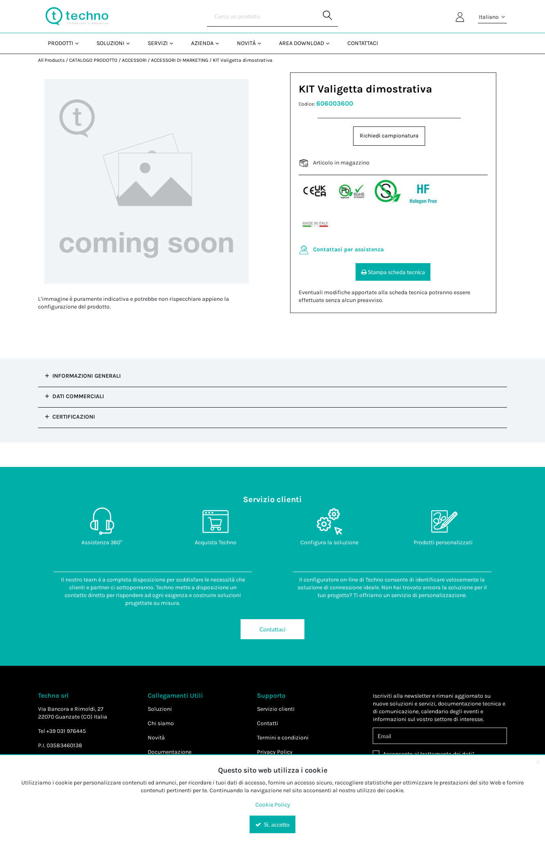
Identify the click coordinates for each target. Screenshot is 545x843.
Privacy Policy (275, 751)
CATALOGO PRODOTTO (93, 60)
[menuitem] (62, 43)
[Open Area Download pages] (331, 43)
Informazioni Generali (86, 375)
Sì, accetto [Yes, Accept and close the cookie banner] (272, 824)
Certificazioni (73, 416)
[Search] (272, 16)
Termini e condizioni (283, 737)
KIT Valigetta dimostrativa (242, 60)
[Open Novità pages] (262, 43)
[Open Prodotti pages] (80, 43)
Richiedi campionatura (389, 135)
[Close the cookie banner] (538, 761)
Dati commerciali (78, 396)
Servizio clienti (276, 709)
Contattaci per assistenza (348, 249)
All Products (51, 60)
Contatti (267, 723)
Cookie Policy (272, 804)
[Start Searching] (328, 16)
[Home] (77, 16)
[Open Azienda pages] (220, 43)
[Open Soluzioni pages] (131, 43)
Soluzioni (160, 709)
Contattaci (272, 629)
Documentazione (169, 751)
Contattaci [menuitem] (362, 43)
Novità (156, 737)
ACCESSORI (134, 60)
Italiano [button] (492, 17)
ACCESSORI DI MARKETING (179, 60)
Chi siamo (161, 723)
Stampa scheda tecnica (393, 271)
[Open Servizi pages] (174, 43)
